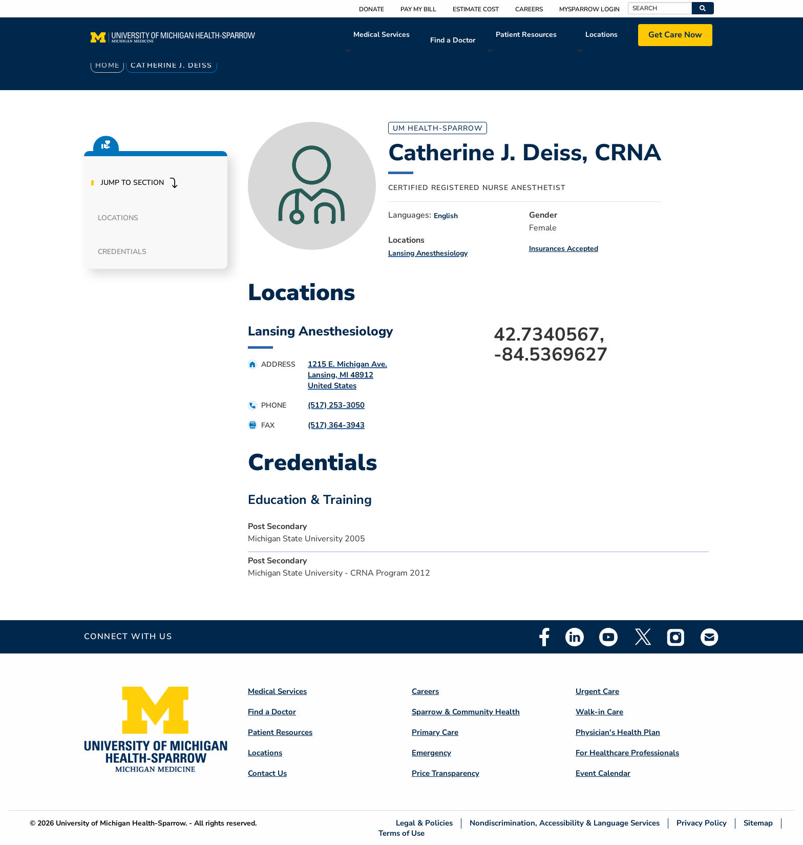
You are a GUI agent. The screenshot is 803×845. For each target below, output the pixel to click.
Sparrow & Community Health (466, 712)
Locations (601, 34)
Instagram (676, 637)
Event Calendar (603, 773)
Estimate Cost (476, 9)
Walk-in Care (599, 712)
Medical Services (381, 34)
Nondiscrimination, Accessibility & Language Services (565, 823)
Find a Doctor (452, 40)
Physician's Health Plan (618, 732)
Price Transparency (445, 773)
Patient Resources (526, 34)
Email (710, 636)
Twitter (642, 637)
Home (107, 65)
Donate (371, 9)
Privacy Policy (702, 823)
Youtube (608, 637)
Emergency (431, 753)
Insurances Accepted (563, 248)
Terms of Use (401, 833)
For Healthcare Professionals (627, 753)
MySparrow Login (589, 9)
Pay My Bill (418, 9)
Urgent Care (597, 691)
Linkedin (574, 637)
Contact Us (267, 773)
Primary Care (435, 732)
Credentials (122, 252)
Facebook (544, 637)
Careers (529, 9)
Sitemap (758, 823)
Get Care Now (675, 34)
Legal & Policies (424, 823)
